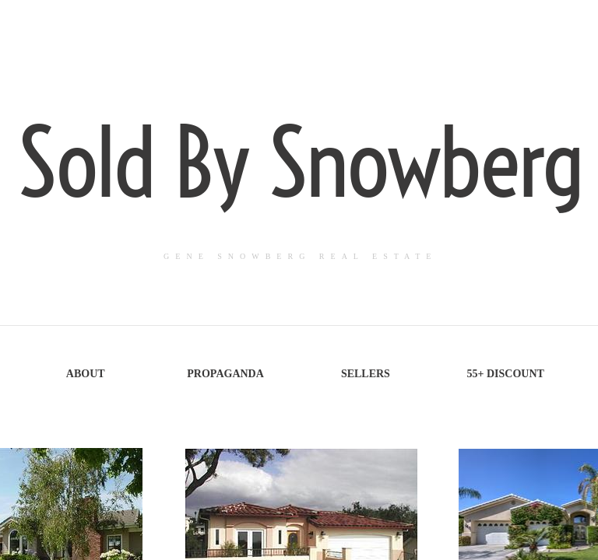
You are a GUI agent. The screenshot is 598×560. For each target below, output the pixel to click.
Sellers (365, 374)
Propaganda (225, 374)
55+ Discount (505, 374)
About (85, 374)
